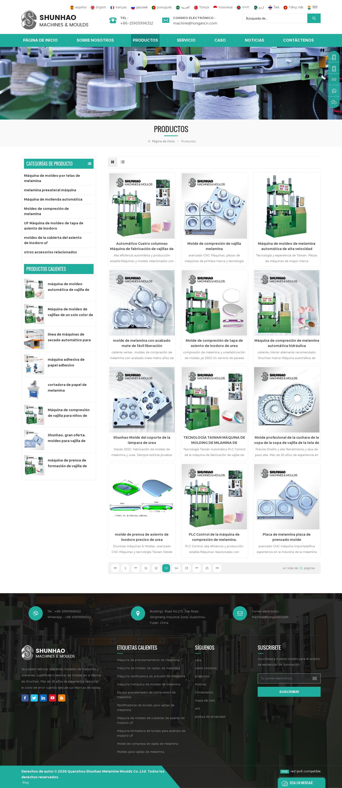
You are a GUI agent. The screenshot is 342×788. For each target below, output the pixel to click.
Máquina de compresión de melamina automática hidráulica (286, 343)
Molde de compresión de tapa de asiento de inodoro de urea (214, 343)
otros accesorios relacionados (50, 252)
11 (145, 568)
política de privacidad (210, 716)
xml (197, 708)
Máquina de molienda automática (53, 199)
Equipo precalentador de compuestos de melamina (146, 695)
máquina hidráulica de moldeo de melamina (148, 684)
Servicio (186, 40)
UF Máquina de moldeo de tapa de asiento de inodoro (53, 226)
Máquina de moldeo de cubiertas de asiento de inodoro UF (151, 720)
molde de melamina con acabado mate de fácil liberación (142, 343)
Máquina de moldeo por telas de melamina (52, 178)
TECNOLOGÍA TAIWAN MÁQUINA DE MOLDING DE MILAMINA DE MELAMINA (214, 440)
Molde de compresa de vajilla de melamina (147, 743)
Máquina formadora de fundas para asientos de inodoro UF (151, 733)
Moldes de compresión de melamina (46, 211)
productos (202, 676)
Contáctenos (298, 40)
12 (156, 568)
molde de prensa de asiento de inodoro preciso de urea (142, 537)
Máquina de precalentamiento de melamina (148, 660)
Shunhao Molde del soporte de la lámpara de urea (141, 440)
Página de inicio (40, 40)
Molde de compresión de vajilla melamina (214, 246)
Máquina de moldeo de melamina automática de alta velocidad (286, 246)
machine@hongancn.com (195, 23)
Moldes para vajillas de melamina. (141, 752)
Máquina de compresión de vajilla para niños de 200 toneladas (69, 413)
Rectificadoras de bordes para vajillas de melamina (145, 707)
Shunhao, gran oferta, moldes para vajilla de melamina (67, 438)
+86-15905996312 (136, 23)
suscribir (289, 691)
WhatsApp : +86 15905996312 (69, 617)
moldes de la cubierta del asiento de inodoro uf (53, 240)
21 (207, 568)
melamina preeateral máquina (50, 190)
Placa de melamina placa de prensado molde (287, 537)
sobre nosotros (95, 40)
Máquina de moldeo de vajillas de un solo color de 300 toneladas (70, 312)
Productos (145, 40)
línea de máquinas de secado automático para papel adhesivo (69, 337)
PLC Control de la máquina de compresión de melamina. (214, 537)
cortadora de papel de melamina (67, 388)
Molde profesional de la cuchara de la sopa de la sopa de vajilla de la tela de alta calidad (286, 440)
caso (220, 40)
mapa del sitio (205, 700)
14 (176, 568)
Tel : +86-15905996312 (64, 611)
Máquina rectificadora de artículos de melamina (151, 676)
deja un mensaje (296, 783)
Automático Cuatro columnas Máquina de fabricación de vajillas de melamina (142, 246)
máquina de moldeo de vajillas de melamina (148, 668)
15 (186, 568)
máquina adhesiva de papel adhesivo (66, 362)
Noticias (254, 40)
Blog (25, 782)
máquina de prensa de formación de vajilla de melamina (67, 463)
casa (198, 660)
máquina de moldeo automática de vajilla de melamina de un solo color (70, 287)
